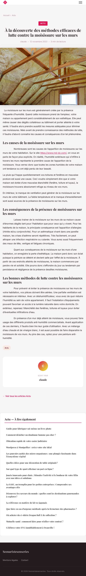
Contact (24, 560)
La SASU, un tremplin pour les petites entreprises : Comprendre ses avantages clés (38, 486)
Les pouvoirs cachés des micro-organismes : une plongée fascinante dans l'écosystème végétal (41, 455)
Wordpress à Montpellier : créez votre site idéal (29, 447)
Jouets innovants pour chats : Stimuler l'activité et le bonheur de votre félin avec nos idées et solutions (42, 476)
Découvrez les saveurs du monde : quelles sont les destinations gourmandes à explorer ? (42, 495)
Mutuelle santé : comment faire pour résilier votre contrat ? (34, 521)
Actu (14, 15)
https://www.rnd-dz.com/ (53, 152)
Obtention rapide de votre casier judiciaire (26, 441)
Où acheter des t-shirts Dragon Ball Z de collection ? (31, 515)
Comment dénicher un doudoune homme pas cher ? (31, 434)
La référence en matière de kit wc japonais (26, 502)
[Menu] (80, 2)
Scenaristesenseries (16, 551)
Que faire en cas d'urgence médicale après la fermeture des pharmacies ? (41, 509)
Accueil (6, 15)
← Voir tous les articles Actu (17, 396)
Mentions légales (10, 560)
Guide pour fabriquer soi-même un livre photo (28, 428)
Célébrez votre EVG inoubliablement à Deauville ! (30, 527)
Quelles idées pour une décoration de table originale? (32, 462)
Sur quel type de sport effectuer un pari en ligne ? (29, 469)
